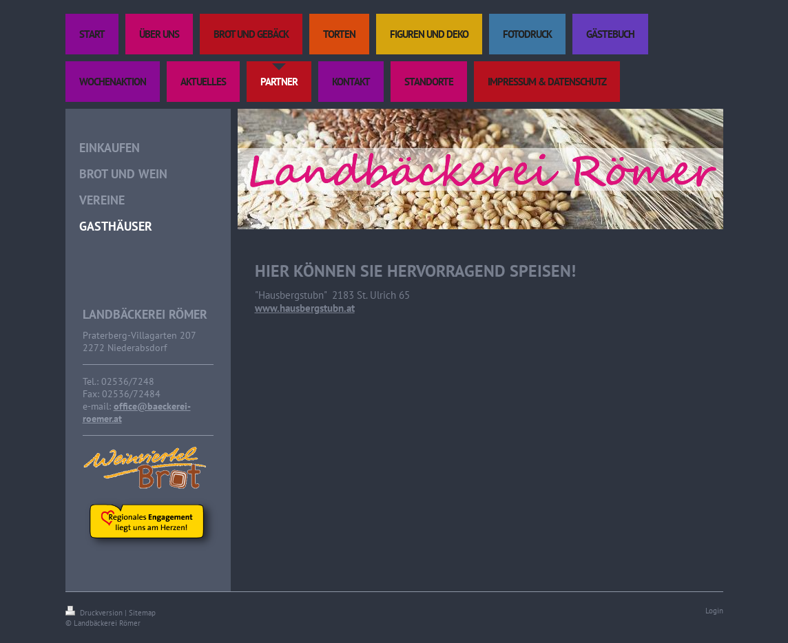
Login (714, 610)
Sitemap (142, 613)
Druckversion (95, 613)
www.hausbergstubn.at (305, 308)
